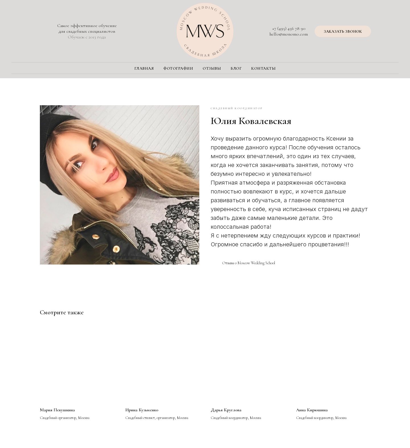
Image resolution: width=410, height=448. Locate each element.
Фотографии (178, 68)
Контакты (263, 68)
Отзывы (212, 68)
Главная (144, 68)
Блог (236, 68)
